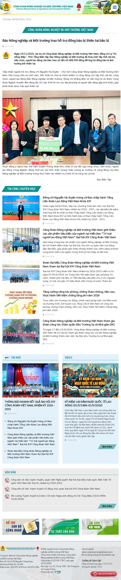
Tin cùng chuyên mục (21, 189)
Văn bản (10, 472)
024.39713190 (16, 567)
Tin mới (13, 357)
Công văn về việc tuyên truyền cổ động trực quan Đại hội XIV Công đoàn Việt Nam (55, 488)
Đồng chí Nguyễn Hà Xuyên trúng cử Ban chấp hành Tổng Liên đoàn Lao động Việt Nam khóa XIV (29, 424)
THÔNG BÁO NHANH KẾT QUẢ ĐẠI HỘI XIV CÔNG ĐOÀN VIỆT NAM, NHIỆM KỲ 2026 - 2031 (30, 405)
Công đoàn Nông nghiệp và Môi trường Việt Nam (60, 30)
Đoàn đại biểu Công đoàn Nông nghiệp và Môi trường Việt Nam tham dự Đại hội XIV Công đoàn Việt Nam (30, 454)
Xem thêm (107, 446)
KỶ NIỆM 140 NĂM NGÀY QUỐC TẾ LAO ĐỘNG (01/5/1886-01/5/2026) (88, 403)
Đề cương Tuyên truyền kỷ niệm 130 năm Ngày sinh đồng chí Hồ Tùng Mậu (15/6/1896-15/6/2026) (58, 497)
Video (68, 357)
